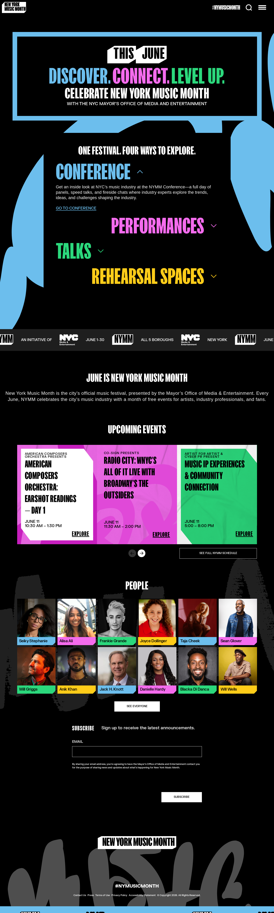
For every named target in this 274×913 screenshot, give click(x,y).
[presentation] (172, 780)
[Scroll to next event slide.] (141, 553)
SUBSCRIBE (182, 797)
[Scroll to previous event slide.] (132, 553)
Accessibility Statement (142, 895)
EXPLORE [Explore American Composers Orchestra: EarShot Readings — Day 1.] (80, 534)
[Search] (249, 7)
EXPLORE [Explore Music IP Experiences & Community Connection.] (244, 534)
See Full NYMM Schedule (218, 553)
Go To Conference (76, 208)
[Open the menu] (262, 7)
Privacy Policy (119, 895)
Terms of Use (102, 895)
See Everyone (137, 706)
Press (91, 895)
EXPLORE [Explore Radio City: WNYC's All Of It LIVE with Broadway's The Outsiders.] (161, 534)
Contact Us (79, 895)
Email (77, 742)
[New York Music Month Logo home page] (14, 7)
